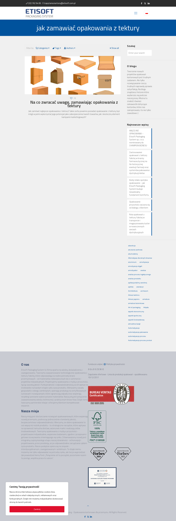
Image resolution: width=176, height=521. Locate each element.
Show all (114, 48)
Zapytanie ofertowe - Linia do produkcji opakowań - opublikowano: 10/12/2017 (117, 376)
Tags (56, 48)
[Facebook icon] (141, 3)
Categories (43, 48)
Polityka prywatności (115, 364)
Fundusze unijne (95, 364)
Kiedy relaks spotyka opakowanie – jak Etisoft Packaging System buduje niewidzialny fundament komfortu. (139, 187)
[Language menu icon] (147, 13)
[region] (37, 498)
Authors (70, 48)
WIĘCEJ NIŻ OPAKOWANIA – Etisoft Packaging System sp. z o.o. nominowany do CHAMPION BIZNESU (138, 138)
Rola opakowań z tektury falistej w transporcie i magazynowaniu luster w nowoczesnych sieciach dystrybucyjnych (139, 223)
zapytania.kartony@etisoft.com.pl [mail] (59, 3)
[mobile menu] (135, 13)
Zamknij (37, 509)
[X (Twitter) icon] (145, 3)
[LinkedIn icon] (149, 3)
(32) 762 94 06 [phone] (34, 3)
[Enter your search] (139, 53)
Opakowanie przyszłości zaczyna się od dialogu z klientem (139, 204)
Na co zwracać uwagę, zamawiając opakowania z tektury (74, 104)
